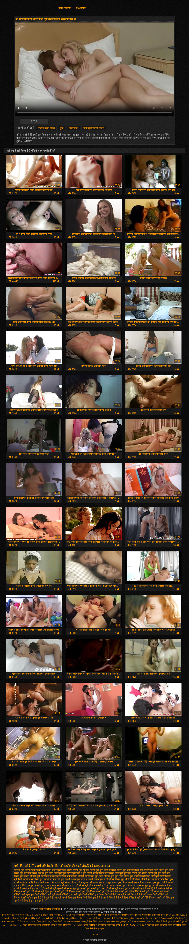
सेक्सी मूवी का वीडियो (27, 918)
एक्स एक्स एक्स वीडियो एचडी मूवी (46, 870)
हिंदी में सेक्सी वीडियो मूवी (62, 925)
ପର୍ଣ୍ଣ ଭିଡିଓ (141, 925)
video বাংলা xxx (138, 921)
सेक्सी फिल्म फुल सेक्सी (98, 879)
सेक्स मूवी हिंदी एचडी (123, 921)
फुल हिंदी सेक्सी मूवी (132, 873)
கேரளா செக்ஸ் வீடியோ (172, 918)
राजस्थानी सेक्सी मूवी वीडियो (64, 876)
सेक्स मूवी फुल (98, 928)
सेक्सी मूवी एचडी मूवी (155, 925)
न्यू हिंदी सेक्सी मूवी (91, 870)
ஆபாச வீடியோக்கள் (12, 925)
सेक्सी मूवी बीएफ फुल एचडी (121, 888)
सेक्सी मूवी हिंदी (28, 891)
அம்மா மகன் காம (106, 921)
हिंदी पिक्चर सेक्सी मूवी (155, 897)
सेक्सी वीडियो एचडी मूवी (45, 894)
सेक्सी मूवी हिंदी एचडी (44, 891)
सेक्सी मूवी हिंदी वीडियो (129, 891)
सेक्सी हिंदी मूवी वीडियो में (95, 915)
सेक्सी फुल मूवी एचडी (137, 882)
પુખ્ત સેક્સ (150, 921)
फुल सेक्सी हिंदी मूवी (114, 873)
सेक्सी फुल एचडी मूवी (102, 882)
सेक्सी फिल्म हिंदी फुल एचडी (32, 882)
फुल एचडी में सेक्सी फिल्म (111, 870)
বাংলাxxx (76, 921)
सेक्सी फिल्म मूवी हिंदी (119, 879)
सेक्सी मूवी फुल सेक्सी (57, 888)
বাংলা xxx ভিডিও (16, 921)
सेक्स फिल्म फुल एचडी (129, 876)
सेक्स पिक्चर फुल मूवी (108, 876)
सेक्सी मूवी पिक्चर (87, 885)
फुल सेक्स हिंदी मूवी (53, 873)
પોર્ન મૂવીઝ (67, 921)
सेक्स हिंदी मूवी (54, 915)
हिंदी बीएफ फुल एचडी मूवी (35, 900)
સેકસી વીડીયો (154, 918)
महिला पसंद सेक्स (46, 128)
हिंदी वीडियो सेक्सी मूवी (160, 915)
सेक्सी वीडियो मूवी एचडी (141, 894)
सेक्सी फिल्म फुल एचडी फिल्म (13, 915)
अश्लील (145, 918)
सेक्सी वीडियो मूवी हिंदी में (32, 897)
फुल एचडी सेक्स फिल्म (154, 870)
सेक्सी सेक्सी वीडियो (170, 925)
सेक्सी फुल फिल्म (119, 882)
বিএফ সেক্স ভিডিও (32, 915)
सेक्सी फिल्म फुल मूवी (124, 918)
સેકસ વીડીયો (109, 918)
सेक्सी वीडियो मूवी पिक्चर (68, 918)
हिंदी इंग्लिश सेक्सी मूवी (134, 897)
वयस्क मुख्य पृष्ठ (64, 8)
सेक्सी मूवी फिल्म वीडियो (128, 885)
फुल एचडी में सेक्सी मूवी (133, 870)
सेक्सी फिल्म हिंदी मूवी (54, 882)
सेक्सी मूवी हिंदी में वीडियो (107, 891)
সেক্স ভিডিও (47, 925)
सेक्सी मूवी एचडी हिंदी (69, 885)
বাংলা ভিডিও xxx (96, 918)
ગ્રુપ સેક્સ (137, 918)
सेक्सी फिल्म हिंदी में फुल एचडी (78, 882)
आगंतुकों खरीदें (94, 934)
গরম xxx (28, 921)
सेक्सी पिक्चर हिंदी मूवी (33, 879)
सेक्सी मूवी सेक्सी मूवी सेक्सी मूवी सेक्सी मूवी (121, 915)
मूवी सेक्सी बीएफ (44, 876)
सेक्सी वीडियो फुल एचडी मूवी (69, 894)
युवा (61, 128)
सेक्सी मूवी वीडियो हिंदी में (146, 888)
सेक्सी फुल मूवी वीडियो (157, 882)
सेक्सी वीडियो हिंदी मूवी (179, 921)
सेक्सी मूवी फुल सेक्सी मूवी (78, 888)
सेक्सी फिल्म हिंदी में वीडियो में (47, 918)
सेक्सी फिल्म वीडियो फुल (140, 879)
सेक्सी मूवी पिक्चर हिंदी (106, 885)
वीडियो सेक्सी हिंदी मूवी (88, 876)
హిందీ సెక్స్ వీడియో (128, 925)
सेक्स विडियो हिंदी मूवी (149, 876)
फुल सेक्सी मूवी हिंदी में (72, 873)
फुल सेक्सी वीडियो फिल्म (93, 873)
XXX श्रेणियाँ (80, 8)
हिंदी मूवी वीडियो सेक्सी (111, 925)
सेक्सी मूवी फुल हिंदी (100, 888)
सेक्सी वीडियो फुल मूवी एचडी (117, 894)
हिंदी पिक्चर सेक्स (78, 915)
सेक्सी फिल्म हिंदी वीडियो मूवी (50, 909)
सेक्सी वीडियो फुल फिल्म (93, 894)
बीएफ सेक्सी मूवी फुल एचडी (154, 873)
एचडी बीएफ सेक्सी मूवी (71, 870)
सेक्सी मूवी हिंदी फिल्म (86, 891)
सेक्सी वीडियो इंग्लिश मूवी (32, 925)
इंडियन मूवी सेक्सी (22, 870)
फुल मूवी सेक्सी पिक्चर (34, 873)
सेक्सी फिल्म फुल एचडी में (76, 879)
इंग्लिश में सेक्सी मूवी (163, 921)
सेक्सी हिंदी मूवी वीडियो (92, 897)
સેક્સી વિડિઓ (77, 925)
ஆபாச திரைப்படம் (178, 915)
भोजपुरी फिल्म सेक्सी (55, 921)
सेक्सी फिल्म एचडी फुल (54, 879)
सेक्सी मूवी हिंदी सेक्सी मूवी (151, 891)
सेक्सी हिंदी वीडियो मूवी (113, 897)
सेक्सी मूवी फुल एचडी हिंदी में (34, 888)
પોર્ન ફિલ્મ (44, 915)
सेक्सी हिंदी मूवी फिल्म (72, 897)
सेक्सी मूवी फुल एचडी (148, 885)
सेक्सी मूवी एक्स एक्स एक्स (47, 885)
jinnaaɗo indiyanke (10, 918)
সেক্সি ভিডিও (66, 915)
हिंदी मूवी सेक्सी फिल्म (93, 128)
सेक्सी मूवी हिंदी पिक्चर (65, 891)
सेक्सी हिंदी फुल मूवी (53, 897)
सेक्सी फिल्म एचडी (39, 921)
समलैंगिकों (73, 128)
